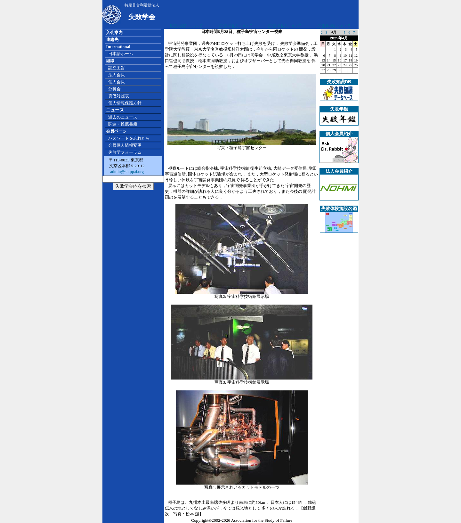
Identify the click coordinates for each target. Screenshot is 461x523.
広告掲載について (186, 25)
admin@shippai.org (126, 171)
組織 (110, 60)
